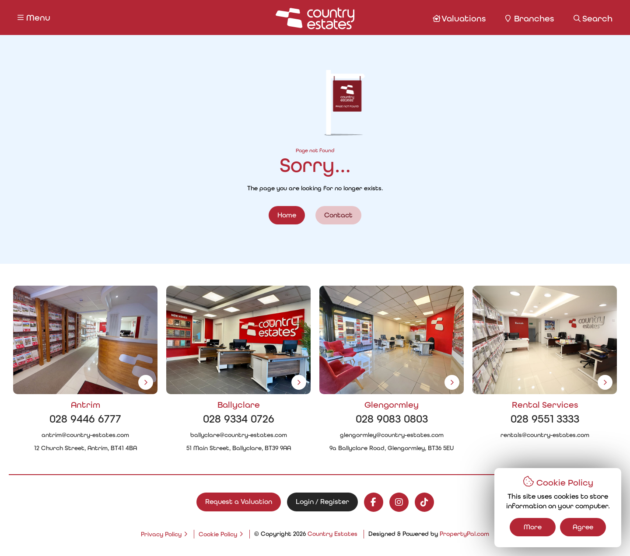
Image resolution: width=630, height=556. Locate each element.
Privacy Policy (161, 534)
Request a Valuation (238, 501)
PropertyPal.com (464, 533)
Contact (338, 215)
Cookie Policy (218, 534)
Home (286, 215)
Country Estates (332, 533)
